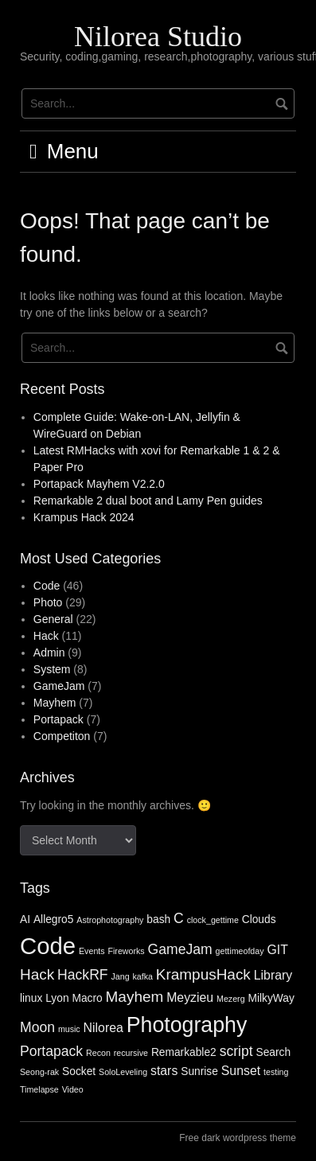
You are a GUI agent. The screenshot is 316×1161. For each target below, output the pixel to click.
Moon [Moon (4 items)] (37, 1027)
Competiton (62, 736)
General (53, 619)
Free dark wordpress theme (237, 1137)
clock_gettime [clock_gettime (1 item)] (213, 920)
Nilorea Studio (158, 37)
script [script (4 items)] (236, 1051)
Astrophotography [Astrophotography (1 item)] (109, 920)
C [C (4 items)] (179, 918)
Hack (46, 635)
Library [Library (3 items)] (273, 975)
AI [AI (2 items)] (25, 919)
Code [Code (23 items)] (48, 946)
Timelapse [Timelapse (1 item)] (39, 1089)
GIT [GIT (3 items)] (277, 949)
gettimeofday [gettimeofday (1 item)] (240, 951)
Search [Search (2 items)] (273, 1052)
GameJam (59, 686)
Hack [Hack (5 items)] (37, 974)
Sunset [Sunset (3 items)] (240, 1070)
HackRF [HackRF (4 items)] (82, 975)
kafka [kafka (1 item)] (142, 976)
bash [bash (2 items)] (158, 919)
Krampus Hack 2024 (84, 517)
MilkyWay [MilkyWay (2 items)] (271, 998)
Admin (49, 652)
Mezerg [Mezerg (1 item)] (231, 998)
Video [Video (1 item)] (73, 1089)
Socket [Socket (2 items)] (79, 1071)
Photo (48, 602)
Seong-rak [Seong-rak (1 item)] (39, 1072)
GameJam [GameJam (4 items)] (180, 949)
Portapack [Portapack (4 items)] (51, 1051)
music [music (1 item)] (69, 1029)
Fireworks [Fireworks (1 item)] (125, 951)
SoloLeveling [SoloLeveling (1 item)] (123, 1072)
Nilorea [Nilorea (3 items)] (103, 1027)
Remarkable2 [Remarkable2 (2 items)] (184, 1052)
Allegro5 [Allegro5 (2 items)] (53, 919)
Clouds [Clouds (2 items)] (259, 919)
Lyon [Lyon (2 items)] (56, 998)
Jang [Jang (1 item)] (120, 976)
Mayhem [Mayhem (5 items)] (135, 996)
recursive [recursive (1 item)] (131, 1053)
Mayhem (54, 702)
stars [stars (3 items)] (164, 1070)
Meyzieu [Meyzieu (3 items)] (189, 997)
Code (46, 585)
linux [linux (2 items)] (31, 998)
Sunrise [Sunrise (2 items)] (199, 1071)
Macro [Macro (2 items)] (87, 998)
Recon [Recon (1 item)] (98, 1053)
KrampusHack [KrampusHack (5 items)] (203, 974)
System (52, 669)
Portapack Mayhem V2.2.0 (99, 483)
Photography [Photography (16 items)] (187, 1025)
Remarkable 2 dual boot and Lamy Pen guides (148, 500)
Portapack (58, 719)
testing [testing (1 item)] (275, 1072)
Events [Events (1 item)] (92, 951)
